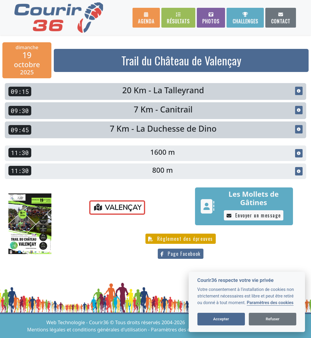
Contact (280, 18)
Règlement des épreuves (180, 238)
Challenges (245, 18)
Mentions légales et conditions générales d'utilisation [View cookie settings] (87, 329)
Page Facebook (180, 253)
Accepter (221, 319)
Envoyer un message (254, 215)
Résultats (178, 18)
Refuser (272, 319)
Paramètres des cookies (270, 302)
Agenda (146, 18)
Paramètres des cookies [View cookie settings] (177, 329)
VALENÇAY (118, 207)
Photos (210, 18)
